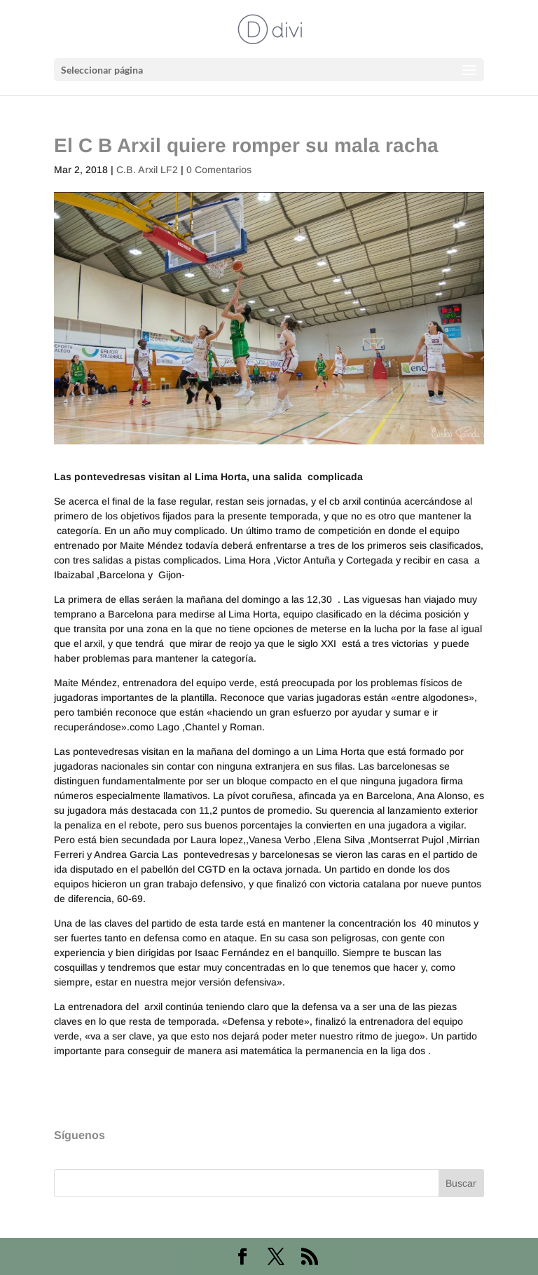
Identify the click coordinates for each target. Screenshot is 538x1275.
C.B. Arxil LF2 (147, 169)
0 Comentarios (218, 169)
